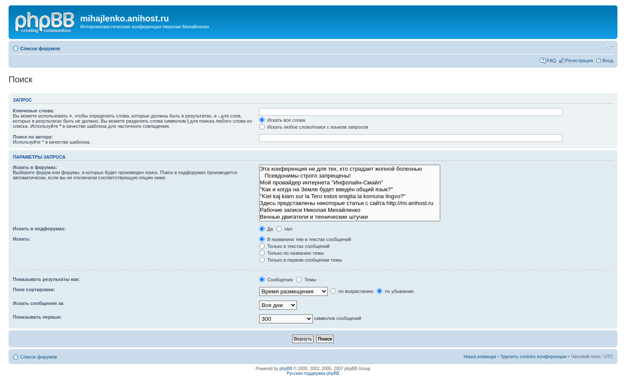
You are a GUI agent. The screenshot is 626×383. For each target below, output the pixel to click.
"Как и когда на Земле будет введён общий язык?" (350, 189)
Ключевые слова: (33, 110)
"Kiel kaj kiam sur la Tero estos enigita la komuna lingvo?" (350, 196)
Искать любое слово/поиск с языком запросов (313, 127)
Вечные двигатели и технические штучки (350, 217)
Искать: (21, 238)
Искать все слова (282, 120)
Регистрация (579, 60)
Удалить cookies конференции (533, 356)
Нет (284, 229)
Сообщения (276, 279)
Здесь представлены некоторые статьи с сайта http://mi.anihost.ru (350, 203)
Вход (607, 60)
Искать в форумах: (35, 167)
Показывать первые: (37, 317)
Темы (306, 279)
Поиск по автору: (33, 136)
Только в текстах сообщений (294, 246)
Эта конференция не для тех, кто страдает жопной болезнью (350, 169)
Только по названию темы (291, 253)
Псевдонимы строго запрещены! (350, 175)
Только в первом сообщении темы (300, 259)
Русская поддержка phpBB (313, 373)
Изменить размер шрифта (607, 47)
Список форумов (40, 48)
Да (266, 229)
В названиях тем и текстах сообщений (305, 239)
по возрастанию (351, 291)
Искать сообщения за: (39, 303)
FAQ (551, 60)
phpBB (285, 368)
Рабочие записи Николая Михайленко (350, 210)
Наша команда (480, 356)
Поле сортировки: (34, 289)
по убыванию (395, 291)
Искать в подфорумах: (39, 228)
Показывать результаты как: (46, 279)
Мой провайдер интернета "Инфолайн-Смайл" (350, 182)
